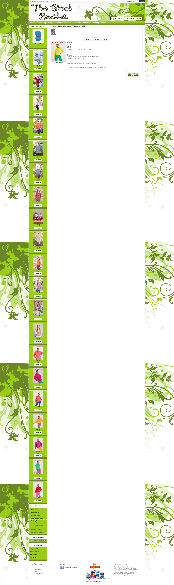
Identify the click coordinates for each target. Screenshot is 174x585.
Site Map (33, 557)
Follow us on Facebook (71, 567)
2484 (38, 65)
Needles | (87, 23)
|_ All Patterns (38, 525)
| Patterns (77, 23)
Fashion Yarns (35, 515)
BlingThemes (96, 581)
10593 (38, 383)
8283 (38, 247)
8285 (38, 111)
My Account (38, 569)
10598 (38, 497)
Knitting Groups (99, 23)
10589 (38, 361)
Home (31, 1)
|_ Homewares (38, 523)
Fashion (67, 23)
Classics (58, 23)
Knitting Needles (36, 529)
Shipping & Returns (36, 549)
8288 (38, 88)
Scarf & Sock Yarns (37, 518)
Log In (36, 1)
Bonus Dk (38, 44)
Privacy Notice (34, 551)
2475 (38, 224)
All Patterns (76, 26)
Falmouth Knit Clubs (37, 532)
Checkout (52, 1)
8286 (38, 133)
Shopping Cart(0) (43, 1)
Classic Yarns (35, 512)
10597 (38, 474)
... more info (38, 47)
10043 (38, 201)
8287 (38, 156)
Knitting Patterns (36, 521)
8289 (38, 292)
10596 (38, 452)
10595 (38, 429)
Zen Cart (88, 580)
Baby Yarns (34, 509)
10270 (38, 338)
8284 (38, 270)
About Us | (41, 23)
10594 (38, 406)
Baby (50, 23)
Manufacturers (38, 537)
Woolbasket (99, 578)
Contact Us (33, 554)
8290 (38, 179)
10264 (38, 315)
